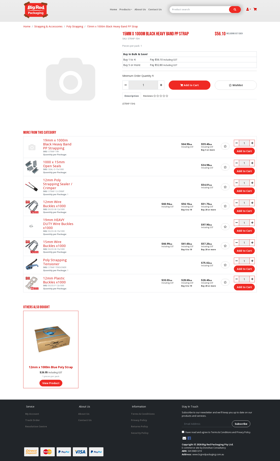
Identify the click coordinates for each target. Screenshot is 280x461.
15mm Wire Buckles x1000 (54, 243)
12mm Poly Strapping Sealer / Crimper (57, 184)
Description (132, 95)
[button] (236, 85)
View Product (50, 383)
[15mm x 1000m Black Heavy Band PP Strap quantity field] (143, 85)
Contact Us (155, 9)
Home (113, 9)
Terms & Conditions (143, 413)
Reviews (155, 95)
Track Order (32, 420)
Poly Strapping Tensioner (55, 262)
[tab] (131, 96)
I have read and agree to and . (216, 432)
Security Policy (139, 433)
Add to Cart (189, 85)
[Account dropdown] (248, 9)
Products (124, 9)
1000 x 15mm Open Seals (54, 164)
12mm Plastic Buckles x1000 (54, 280)
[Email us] (184, 438)
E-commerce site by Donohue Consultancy (204, 447)
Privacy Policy (139, 420)
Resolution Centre (36, 426)
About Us (140, 9)
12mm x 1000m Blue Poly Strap (51, 367)
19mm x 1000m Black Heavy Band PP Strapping (57, 144)
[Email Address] (207, 423)
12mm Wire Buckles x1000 (54, 203)
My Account (32, 413)
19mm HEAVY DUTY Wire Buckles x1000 (58, 223)
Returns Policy (139, 426)
